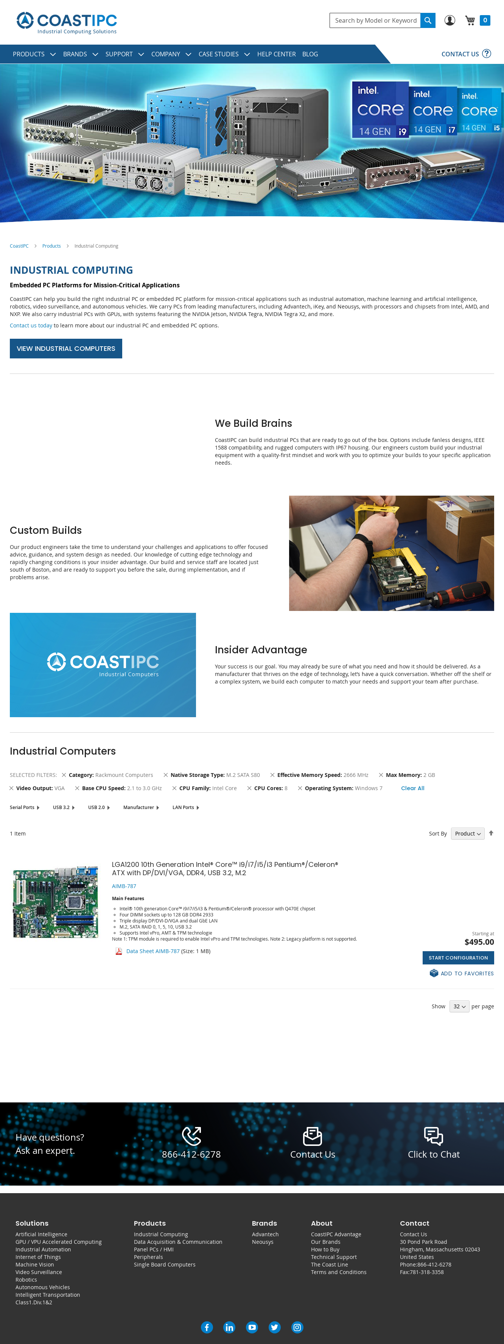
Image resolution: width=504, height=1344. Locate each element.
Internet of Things (38, 1256)
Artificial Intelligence (41, 1234)
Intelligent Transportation (48, 1294)
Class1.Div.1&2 (34, 1302)
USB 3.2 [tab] (61, 807)
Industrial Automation (43, 1249)
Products (51, 246)
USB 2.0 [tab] (96, 807)
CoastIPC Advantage (336, 1234)
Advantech (265, 1234)
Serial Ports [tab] (22, 807)
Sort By (438, 833)
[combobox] (383, 20)
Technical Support (334, 1256)
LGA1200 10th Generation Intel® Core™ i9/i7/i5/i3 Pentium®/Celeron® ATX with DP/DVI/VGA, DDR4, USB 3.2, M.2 (225, 868)
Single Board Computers (165, 1264)
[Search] (428, 20)
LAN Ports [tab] (183, 807)
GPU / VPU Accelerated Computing (59, 1241)
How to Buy (325, 1249)
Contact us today (31, 325)
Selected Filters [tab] (33, 774)
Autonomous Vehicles (43, 1287)
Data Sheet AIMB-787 (153, 951)
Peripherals (148, 1256)
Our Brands (326, 1241)
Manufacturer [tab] (138, 807)
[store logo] (67, 23)
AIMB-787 (124, 886)
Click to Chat (434, 1154)
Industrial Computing (161, 1234)
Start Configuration (458, 957)
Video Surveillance (39, 1272)
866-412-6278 (191, 1154)
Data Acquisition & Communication (178, 1241)
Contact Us (413, 1234)
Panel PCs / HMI (154, 1249)
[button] (462, 973)
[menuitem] (35, 54)
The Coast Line (329, 1264)
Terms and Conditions (339, 1272)
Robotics (26, 1279)
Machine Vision (35, 1264)
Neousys (263, 1241)
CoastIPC (19, 246)
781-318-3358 (427, 1272)
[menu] (252, 54)
